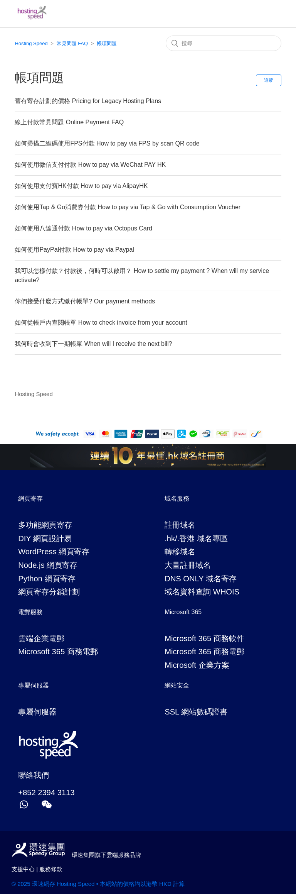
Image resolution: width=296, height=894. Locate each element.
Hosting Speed (31, 43)
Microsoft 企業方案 (197, 665)
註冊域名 (180, 525)
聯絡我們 (33, 775)
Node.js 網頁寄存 (47, 565)
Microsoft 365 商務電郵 (58, 651)
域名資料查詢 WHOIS (202, 592)
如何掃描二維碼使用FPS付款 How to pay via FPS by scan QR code (107, 143)
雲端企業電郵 (41, 638)
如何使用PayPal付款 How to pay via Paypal (74, 249)
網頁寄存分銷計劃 (49, 592)
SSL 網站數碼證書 (196, 712)
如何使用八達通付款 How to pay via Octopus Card (83, 228)
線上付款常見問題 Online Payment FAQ (69, 122)
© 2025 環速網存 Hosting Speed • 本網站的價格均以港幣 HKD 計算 (98, 883)
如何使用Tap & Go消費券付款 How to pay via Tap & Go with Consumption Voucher (127, 207)
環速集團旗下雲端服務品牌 (104, 855)
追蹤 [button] (268, 80)
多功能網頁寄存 (45, 525)
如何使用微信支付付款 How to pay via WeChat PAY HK (90, 164)
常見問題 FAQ (72, 43)
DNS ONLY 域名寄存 (201, 578)
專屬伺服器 (37, 712)
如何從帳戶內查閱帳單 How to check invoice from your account (101, 322)
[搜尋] (223, 43)
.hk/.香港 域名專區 (196, 538)
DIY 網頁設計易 (45, 538)
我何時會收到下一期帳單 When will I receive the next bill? (93, 343)
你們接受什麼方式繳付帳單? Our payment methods (85, 301)
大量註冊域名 (188, 565)
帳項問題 (107, 43)
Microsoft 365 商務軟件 (204, 638)
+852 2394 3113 (46, 792)
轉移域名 (180, 551)
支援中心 (23, 869)
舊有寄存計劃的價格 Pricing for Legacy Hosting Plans (88, 101)
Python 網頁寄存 (46, 578)
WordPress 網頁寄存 (53, 551)
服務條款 (50, 869)
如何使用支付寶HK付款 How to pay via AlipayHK (81, 186)
